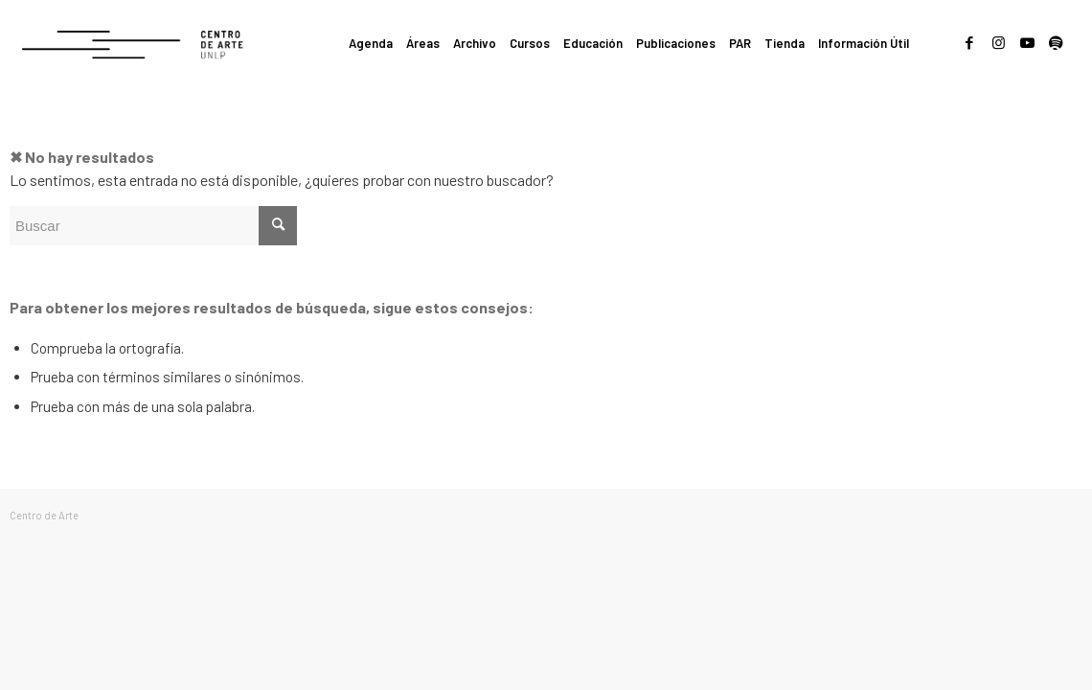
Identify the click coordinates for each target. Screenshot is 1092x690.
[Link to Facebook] (969, 42)
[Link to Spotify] (1055, 42)
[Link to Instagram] (998, 42)
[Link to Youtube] (1026, 42)
